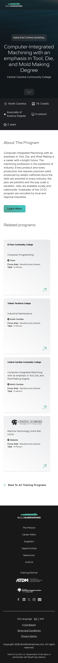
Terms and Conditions (29, 631)
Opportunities (29, 548)
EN (35, 619)
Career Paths (29, 535)
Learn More (14, 209)
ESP (42, 619)
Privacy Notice (29, 636)
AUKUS (29, 562)
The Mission (29, 528)
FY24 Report (29, 625)
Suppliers (29, 542)
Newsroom (29, 555)
